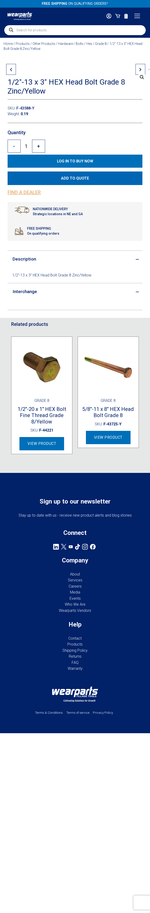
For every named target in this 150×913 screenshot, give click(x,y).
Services (75, 729)
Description (24, 408)
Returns (75, 806)
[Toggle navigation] (137, 15)
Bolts (80, 44)
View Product (42, 593)
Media (75, 741)
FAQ (75, 812)
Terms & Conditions (49, 862)
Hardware (65, 44)
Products (23, 44)
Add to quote (75, 327)
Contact (75, 787)
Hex (89, 44)
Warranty (75, 818)
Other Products (44, 44)
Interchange (25, 441)
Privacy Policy (103, 862)
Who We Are (75, 753)
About (75, 723)
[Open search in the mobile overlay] (75, 30)
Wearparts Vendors (75, 760)
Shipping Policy (75, 800)
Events (75, 748)
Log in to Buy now (75, 310)
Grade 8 (101, 44)
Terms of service (77, 862)
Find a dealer (24, 342)
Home (8, 44)
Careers (75, 735)
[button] (142, 77)
